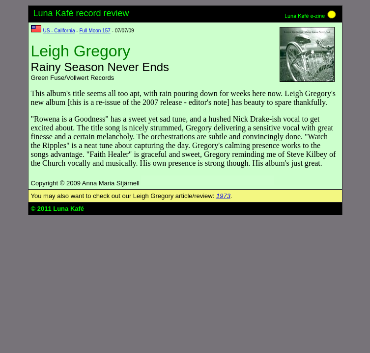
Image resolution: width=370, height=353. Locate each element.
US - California (59, 30)
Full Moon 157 (94, 30)
